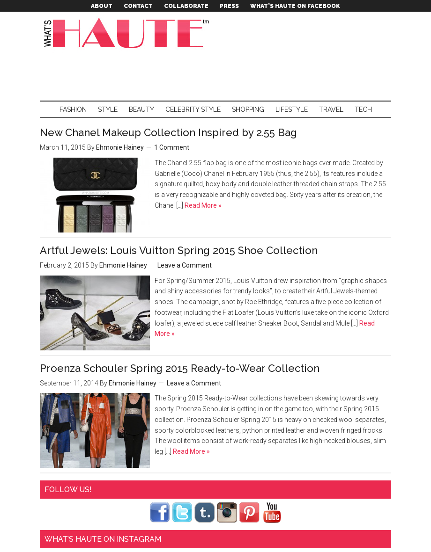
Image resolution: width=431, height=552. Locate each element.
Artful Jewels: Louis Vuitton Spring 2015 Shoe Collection (179, 250)
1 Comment (171, 147)
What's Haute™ (129, 33)
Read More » (202, 205)
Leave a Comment (184, 265)
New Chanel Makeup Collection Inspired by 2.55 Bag (168, 132)
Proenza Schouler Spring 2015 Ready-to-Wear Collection (180, 368)
